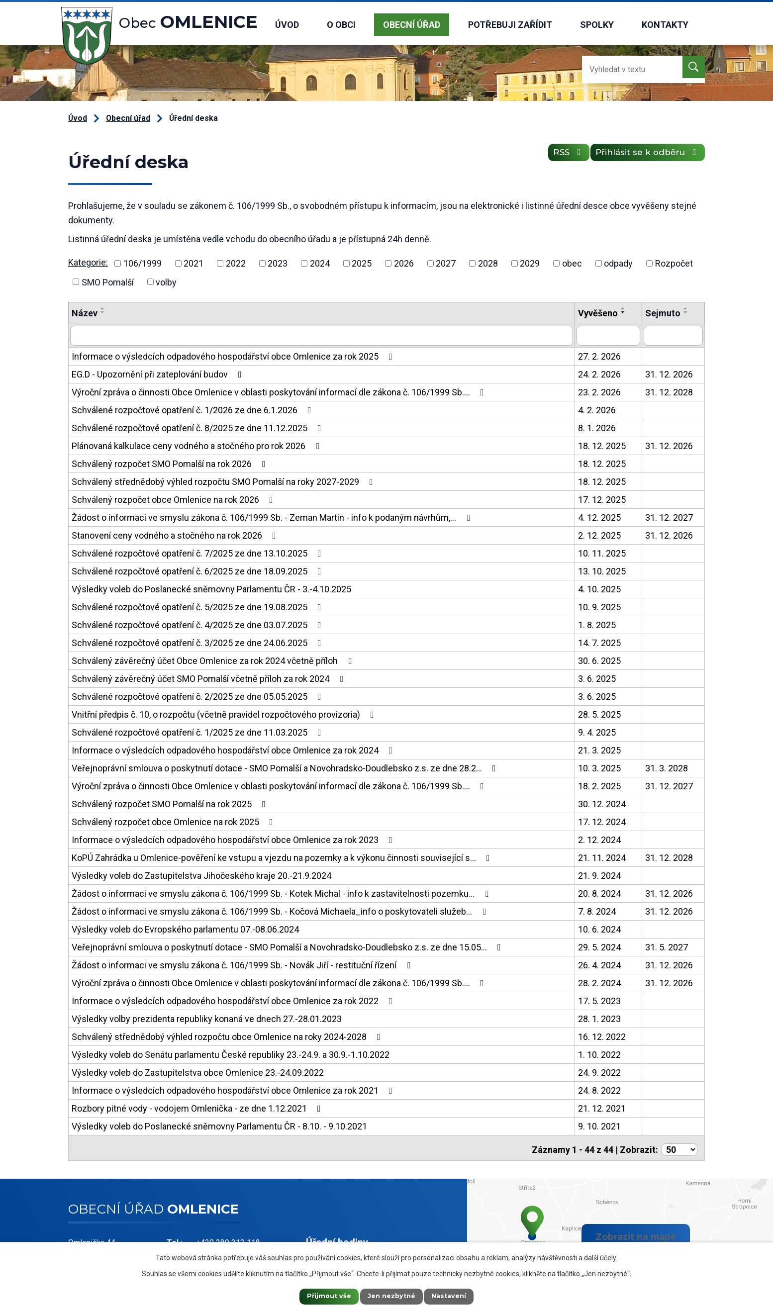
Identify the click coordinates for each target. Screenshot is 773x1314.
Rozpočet (674, 263)
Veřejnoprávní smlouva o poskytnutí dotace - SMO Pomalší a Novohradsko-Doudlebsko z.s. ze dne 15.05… (288, 946)
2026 (404, 263)
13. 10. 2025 (602, 570)
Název (84, 313)
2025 (362, 263)
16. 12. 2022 (602, 1036)
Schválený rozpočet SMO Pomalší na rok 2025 (171, 803)
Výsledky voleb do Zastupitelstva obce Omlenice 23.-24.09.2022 (198, 1071)
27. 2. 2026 (599, 355)
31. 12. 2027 (669, 516)
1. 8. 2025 (597, 624)
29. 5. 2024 (599, 946)
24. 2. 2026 (599, 373)
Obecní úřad (411, 24)
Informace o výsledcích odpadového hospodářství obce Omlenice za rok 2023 (234, 839)
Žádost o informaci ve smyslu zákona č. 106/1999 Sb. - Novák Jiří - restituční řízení (243, 964)
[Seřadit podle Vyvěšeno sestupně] (623, 312)
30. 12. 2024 (602, 803)
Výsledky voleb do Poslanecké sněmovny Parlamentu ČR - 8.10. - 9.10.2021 (219, 1125)
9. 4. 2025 (597, 731)
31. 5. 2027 (666, 946)
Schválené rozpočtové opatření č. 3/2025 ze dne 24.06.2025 (198, 642)
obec (572, 263)
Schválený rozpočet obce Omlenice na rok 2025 (174, 821)
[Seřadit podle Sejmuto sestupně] (685, 312)
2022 (236, 263)
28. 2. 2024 (599, 982)
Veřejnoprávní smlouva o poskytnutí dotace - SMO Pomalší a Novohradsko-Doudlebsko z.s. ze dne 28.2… (286, 767)
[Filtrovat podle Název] (321, 335)
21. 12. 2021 (602, 1107)
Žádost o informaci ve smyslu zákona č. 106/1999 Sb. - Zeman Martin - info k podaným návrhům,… (273, 516)
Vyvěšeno (598, 313)
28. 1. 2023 (599, 1018)
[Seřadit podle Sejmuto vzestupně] (685, 308)
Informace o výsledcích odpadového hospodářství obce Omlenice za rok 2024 (234, 749)
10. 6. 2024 (599, 928)
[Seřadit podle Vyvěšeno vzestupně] (623, 308)
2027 (446, 263)
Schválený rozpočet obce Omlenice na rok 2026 (174, 498)
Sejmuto (662, 313)
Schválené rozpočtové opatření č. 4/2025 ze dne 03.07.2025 (198, 624)
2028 (488, 263)
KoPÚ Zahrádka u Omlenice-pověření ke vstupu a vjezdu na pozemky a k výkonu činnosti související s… (283, 856)
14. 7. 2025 (599, 642)
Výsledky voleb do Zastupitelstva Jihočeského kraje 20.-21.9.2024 (201, 874)
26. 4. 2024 (599, 964)
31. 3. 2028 (666, 767)
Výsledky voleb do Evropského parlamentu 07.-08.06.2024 (185, 928)
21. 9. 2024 (599, 874)
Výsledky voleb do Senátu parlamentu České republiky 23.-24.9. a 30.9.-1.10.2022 (230, 1053)
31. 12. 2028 (669, 391)
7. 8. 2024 (597, 910)
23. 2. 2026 (599, 391)
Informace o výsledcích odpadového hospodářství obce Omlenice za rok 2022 (234, 1000)
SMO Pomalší (108, 282)
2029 (530, 263)
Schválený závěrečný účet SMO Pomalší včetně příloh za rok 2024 (209, 677)
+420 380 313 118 (228, 1238)
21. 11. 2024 (602, 856)
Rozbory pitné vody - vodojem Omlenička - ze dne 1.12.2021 (198, 1107)
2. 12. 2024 (599, 839)
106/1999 (142, 263)
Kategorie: (88, 262)
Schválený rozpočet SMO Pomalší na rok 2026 (171, 463)
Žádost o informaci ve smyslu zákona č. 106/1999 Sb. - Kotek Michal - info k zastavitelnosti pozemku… (282, 892)
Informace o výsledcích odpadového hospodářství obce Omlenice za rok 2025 (234, 355)
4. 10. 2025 (599, 588)
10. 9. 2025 (599, 606)
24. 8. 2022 (599, 1089)
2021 (193, 263)
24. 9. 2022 (599, 1071)
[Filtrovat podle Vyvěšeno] (608, 335)
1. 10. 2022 (599, 1053)
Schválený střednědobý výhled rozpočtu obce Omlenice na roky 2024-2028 (228, 1036)
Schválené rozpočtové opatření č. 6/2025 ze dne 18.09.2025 (198, 570)
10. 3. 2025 (599, 767)
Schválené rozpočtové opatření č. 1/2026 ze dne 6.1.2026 (193, 409)
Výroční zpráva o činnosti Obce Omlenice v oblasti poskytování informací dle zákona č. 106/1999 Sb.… (280, 391)
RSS (554, 156)
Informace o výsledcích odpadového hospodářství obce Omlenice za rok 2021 (234, 1089)
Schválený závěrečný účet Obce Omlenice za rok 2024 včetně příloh (214, 660)
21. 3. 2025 (599, 749)
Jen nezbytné (391, 1295)
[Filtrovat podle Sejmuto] (673, 335)
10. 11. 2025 (602, 552)
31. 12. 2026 (669, 373)
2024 (320, 263)
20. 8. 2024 (599, 892)
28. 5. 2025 (599, 713)
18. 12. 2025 (602, 445)
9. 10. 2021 (599, 1125)
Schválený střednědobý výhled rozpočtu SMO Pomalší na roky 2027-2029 (224, 480)
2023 (278, 263)
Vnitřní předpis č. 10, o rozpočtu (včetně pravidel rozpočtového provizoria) (225, 713)
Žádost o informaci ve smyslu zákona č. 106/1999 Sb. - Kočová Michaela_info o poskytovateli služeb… (281, 910)
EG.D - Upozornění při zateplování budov (159, 373)
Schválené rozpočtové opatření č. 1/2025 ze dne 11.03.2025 (198, 731)
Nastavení (459, 1295)
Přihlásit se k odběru (643, 156)
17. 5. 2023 (599, 1000)
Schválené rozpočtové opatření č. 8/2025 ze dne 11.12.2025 (198, 427)
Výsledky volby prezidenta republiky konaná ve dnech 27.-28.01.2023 (207, 1018)
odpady (618, 263)
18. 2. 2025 (599, 785)
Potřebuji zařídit (510, 24)
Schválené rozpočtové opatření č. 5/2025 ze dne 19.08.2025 (198, 606)
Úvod (287, 24)
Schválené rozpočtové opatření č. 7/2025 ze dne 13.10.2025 (198, 552)
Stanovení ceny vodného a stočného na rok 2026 (176, 534)
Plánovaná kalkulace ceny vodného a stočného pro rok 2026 (197, 445)
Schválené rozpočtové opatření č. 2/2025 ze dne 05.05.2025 (198, 695)
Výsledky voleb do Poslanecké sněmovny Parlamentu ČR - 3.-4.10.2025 (211, 588)
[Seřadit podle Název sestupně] (102, 312)
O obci (341, 24)
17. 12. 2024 (602, 821)
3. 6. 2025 (597, 677)
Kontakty (665, 24)
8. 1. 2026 (597, 427)
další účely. (600, 1256)
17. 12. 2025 (602, 498)
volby (166, 282)
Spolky (597, 24)
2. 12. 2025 (599, 534)
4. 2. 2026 (597, 409)
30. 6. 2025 (599, 660)
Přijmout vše (319, 1295)
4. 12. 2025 (599, 516)
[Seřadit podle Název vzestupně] (102, 308)
